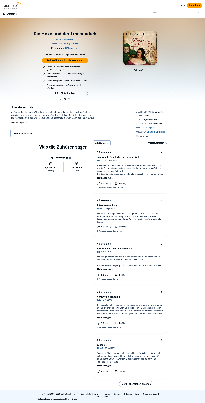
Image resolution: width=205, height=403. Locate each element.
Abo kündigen (102, 397)
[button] (61, 99)
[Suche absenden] (199, 12)
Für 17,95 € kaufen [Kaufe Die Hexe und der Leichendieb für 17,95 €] (65, 93)
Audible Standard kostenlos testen (65, 60)
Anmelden (194, 5)
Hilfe (182, 5)
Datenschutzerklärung (89, 394)
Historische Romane (22, 134)
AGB (76, 394)
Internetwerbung (132, 394)
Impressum (106, 394)
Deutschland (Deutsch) (151, 394)
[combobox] (176, 12)
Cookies (117, 394)
